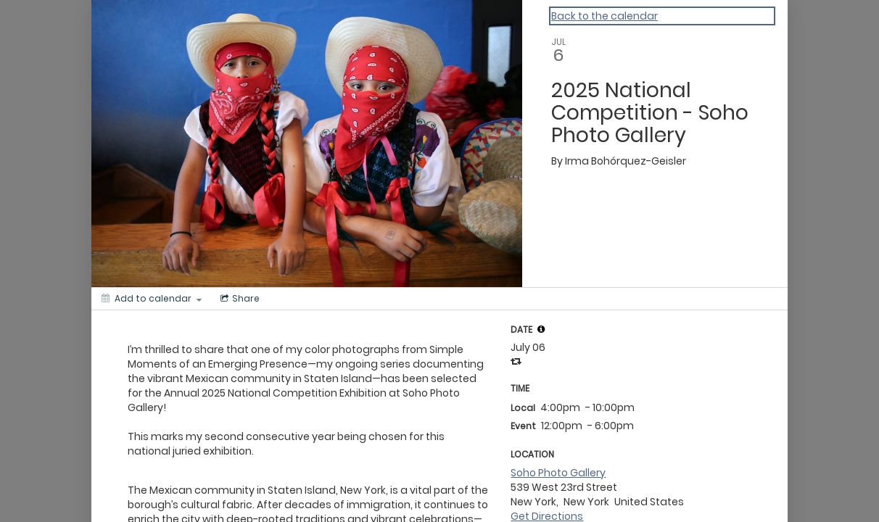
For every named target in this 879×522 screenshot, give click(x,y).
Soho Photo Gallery (558, 472)
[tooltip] (541, 329)
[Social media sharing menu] (238, 299)
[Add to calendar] (151, 299)
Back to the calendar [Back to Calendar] (604, 16)
